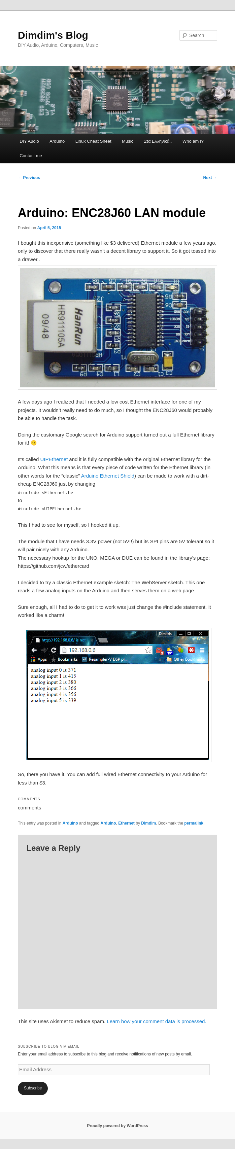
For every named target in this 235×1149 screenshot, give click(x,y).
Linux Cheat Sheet (93, 141)
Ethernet (126, 823)
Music (127, 141)
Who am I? (193, 141)
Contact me (31, 155)
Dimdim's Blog (53, 35)
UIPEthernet (54, 459)
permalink (193, 823)
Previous (29, 177)
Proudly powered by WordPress (117, 1125)
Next (210, 177)
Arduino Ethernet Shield (107, 476)
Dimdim (148, 823)
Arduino (57, 141)
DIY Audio (29, 141)
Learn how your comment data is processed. (156, 1021)
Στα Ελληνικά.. (158, 141)
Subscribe (33, 1088)
